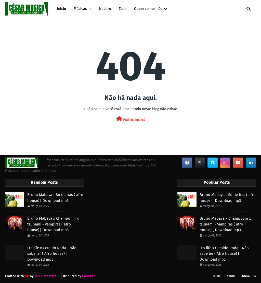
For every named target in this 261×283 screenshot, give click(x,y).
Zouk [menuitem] (122, 9)
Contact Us (248, 276)
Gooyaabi (89, 276)
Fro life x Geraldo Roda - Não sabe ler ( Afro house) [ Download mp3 (51, 254)
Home (216, 276)
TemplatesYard (45, 276)
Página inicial (130, 119)
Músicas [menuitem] (80, 9)
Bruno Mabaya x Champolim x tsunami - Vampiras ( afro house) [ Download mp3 (53, 224)
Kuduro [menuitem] (105, 9)
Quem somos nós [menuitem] (148, 9)
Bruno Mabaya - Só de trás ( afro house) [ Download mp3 (55, 197)
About (231, 276)
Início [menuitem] (61, 9)
